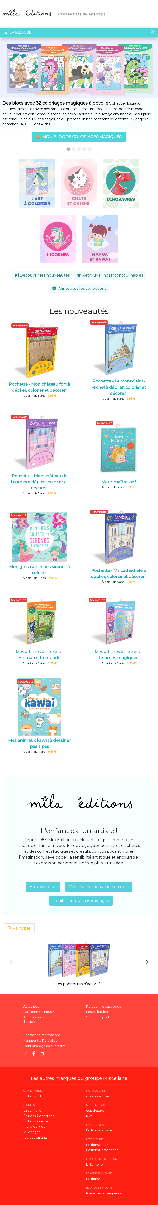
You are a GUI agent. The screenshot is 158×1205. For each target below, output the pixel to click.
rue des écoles (97, 1096)
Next (147, 962)
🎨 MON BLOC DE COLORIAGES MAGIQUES (79, 137)
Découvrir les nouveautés (42, 275)
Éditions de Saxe (99, 1130)
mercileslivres (34, 1126)
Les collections (97, 1012)
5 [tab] (89, 149)
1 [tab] (68, 149)
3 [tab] (79, 149)
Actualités (31, 1006)
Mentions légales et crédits (44, 1046)
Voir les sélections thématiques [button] (98, 886)
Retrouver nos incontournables (110, 275)
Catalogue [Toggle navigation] (17, 32)
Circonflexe (32, 1110)
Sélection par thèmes (103, 1017)
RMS (89, 1116)
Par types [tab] (19, 928)
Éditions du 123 (97, 1145)
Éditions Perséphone (102, 1150)
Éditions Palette (35, 1121)
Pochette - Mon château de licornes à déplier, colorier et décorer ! (39, 481)
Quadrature (95, 1110)
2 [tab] (73, 149)
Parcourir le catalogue (103, 1006)
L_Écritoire (94, 1164)
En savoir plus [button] (43, 886)
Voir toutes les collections (79, 288)
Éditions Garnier (98, 1179)
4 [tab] (84, 149)
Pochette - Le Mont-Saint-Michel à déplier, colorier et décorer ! (118, 387)
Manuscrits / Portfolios (40, 1040)
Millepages (31, 1132)
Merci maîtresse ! (118, 481)
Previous (11, 962)
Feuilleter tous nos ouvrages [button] (81, 900)
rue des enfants (35, 1137)
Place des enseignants (103, 1193)
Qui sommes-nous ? (38, 1012)
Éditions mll (32, 1096)
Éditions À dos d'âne (39, 1116)
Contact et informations (41, 1035)
